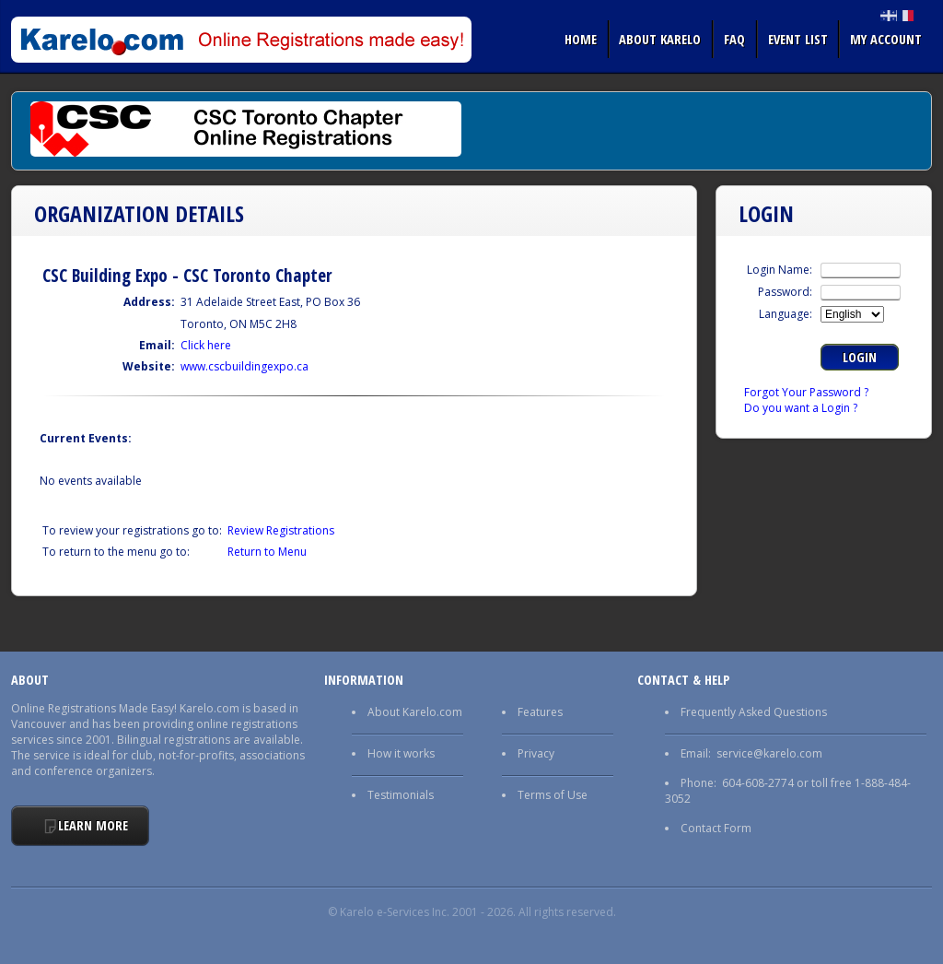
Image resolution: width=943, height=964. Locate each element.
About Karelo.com (414, 712)
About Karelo (660, 38)
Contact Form (716, 828)
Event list (798, 38)
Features (540, 712)
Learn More (93, 825)
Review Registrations (280, 530)
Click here (205, 345)
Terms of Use (553, 795)
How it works (401, 753)
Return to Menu (267, 551)
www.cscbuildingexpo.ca (244, 366)
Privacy (536, 753)
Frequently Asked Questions (754, 712)
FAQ (734, 38)
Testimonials (400, 795)
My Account (886, 38)
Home (581, 38)
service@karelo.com (769, 753)
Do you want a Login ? (800, 408)
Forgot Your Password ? (806, 392)
